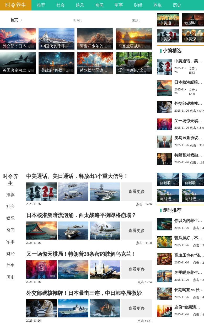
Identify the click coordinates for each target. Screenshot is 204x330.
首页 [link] (14, 20)
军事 (119, 5)
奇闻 (99, 5)
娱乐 (80, 5)
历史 (177, 5)
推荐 (41, 5)
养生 (157, 5)
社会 (60, 5)
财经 (138, 5)
